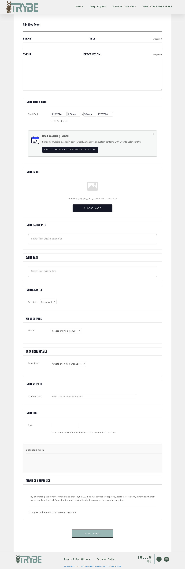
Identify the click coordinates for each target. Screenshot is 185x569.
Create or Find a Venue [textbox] (64, 330)
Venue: (31, 330)
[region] (92, 498)
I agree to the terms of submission (53, 512)
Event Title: (92, 38)
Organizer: (33, 363)
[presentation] (49, 465)
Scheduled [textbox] (46, 302)
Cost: (30, 425)
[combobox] (48, 301)
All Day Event (60, 121)
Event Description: (92, 54)
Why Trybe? (98, 6)
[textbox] (93, 238)
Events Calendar (124, 6)
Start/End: (33, 114)
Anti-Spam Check (35, 450)
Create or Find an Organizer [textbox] (66, 363)
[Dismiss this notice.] (153, 134)
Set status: (34, 302)
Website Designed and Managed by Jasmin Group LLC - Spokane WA (92, 566)
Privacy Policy (107, 559)
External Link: (35, 396)
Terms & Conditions (77, 559)
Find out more (70, 150)
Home (79, 6)
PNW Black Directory (157, 6)
